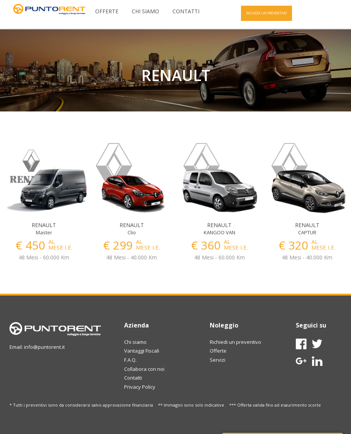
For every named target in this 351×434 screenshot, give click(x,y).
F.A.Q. (130, 359)
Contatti (185, 11)
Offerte (106, 11)
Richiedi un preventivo (235, 342)
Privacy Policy (139, 386)
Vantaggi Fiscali (141, 350)
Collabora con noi (144, 369)
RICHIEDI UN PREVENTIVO (266, 13)
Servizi (217, 359)
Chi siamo (145, 11)
